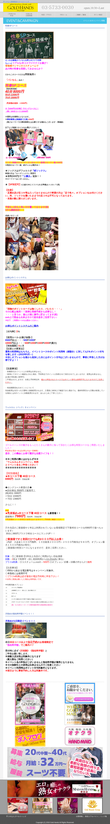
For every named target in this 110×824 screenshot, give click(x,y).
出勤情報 (79, 816)
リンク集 (103, 816)
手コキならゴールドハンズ (16, 816)
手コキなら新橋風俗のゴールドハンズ (16, 1)
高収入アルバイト (91, 816)
